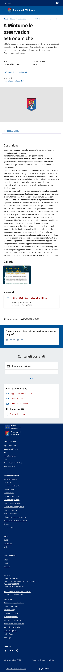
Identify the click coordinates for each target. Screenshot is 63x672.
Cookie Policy (8, 634)
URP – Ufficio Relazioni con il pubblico (29, 298)
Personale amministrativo (13, 463)
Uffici (5, 452)
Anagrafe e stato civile (12, 486)
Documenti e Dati (10, 466)
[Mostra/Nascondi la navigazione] (2, 10)
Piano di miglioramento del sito (43, 660)
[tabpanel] (31, 369)
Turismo (6, 524)
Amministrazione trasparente (14, 620)
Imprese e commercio (11, 510)
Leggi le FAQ (8, 599)
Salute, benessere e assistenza (15, 517)
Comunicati (8, 543)
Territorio (7, 566)
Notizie (6, 540)
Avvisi (6, 547)
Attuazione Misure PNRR (12, 660)
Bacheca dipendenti (11, 616)
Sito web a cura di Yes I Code (16, 668)
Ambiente (7, 482)
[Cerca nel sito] (56, 10)
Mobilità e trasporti (10, 513)
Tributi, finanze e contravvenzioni (15, 520)
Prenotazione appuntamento (14, 603)
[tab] (30, 378)
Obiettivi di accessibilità (12, 627)
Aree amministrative (11, 449)
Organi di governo (10, 445)
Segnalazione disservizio (12, 606)
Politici (6, 459)
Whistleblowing (9, 610)
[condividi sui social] (9, 72)
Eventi (6, 563)
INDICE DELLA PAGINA (31, 131)
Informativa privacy (10, 630)
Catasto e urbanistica (11, 496)
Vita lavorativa (9, 527)
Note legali (7, 637)
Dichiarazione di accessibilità (14, 623)
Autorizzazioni (9, 493)
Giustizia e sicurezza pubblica (14, 506)
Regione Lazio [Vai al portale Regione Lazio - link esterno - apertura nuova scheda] (8, 3)
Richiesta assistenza (11, 613)
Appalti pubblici (9, 489)
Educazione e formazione (12, 503)
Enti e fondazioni (10, 456)
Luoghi (6, 559)
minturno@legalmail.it (15, 594)
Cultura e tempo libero (11, 499)
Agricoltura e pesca (10, 479)
